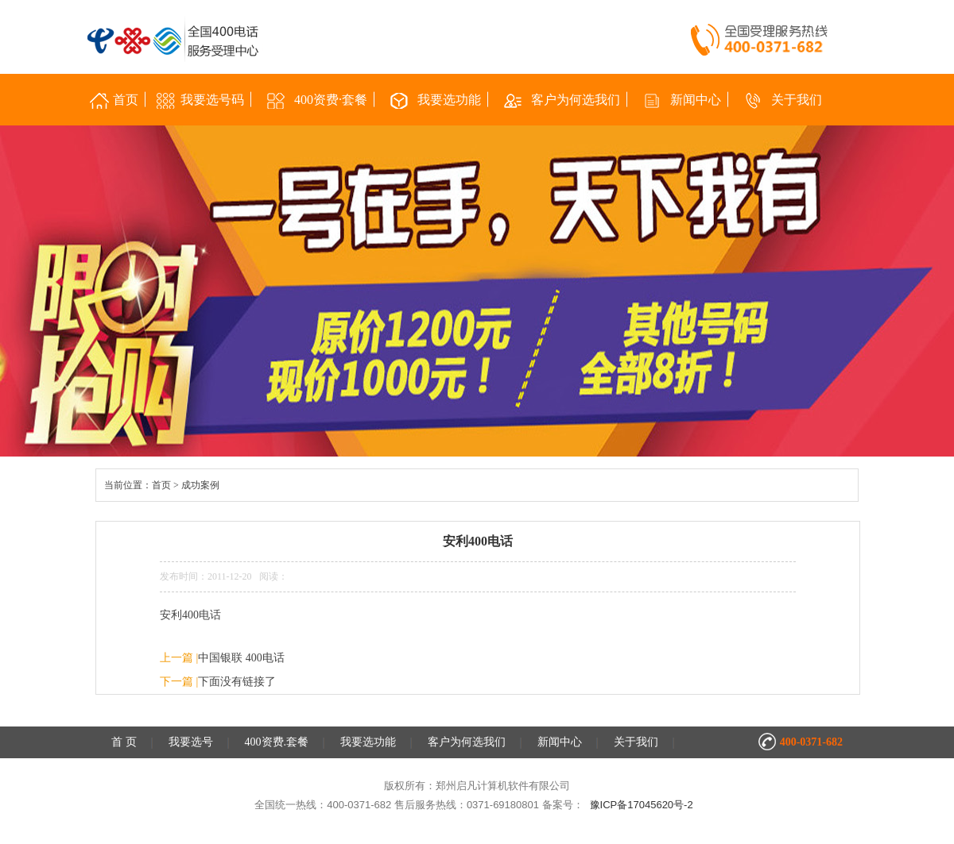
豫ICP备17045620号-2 (641, 805)
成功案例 (200, 485)
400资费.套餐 (277, 742)
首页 (161, 485)
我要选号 (191, 742)
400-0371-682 (811, 742)
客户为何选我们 (467, 742)
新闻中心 (559, 742)
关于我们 (636, 742)
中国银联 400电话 (241, 658)
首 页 (124, 742)
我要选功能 (368, 742)
